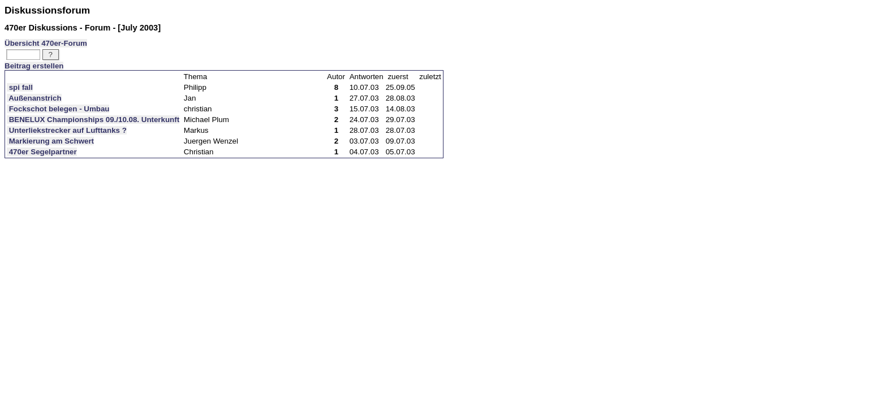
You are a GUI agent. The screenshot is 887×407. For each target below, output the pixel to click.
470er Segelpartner (42, 152)
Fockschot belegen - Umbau (58, 109)
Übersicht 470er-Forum (46, 43)
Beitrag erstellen (34, 66)
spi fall (20, 87)
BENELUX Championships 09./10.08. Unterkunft (93, 119)
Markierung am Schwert (50, 141)
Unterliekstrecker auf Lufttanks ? (67, 130)
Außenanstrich (34, 98)
